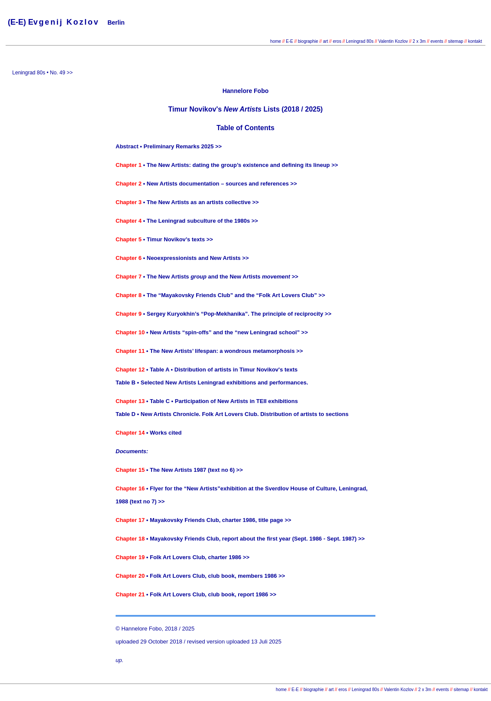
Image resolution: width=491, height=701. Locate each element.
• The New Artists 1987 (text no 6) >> (194, 470)
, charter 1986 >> (227, 557)
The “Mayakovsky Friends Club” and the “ (203, 295)
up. (119, 660)
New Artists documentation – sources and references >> (222, 183)
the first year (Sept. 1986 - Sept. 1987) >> (310, 538)
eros (337, 41)
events (436, 41)
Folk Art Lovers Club (286, 295)
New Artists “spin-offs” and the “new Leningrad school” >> (229, 332)
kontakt (475, 41)
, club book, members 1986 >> (245, 576)
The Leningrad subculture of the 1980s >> (202, 221)
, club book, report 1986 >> (240, 594)
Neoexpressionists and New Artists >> (198, 258)
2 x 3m (418, 41)
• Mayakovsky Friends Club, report (192, 538)
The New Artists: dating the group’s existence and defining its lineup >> (242, 165)
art (325, 41)
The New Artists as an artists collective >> (203, 202)
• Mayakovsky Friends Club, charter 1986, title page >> (218, 520)
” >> (319, 295)
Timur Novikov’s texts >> (180, 239)
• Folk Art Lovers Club (175, 557)
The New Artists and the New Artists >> (222, 276)
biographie (308, 41)
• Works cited (164, 432)
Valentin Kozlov (393, 41)
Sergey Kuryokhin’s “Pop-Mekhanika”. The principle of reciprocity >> (239, 313)
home (275, 41)
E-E (289, 41)
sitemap (455, 41)
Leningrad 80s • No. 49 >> (42, 73)
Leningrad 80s (360, 41)
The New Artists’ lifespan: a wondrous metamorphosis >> (226, 351)
